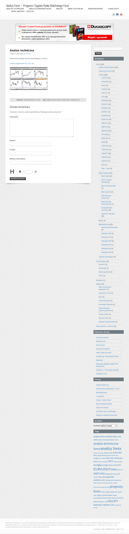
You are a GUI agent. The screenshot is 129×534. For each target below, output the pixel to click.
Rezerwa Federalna (108, 214)
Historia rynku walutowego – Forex (107, 389)
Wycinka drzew (104, 318)
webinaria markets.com (103, 505)
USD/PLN (104, 161)
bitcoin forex (107, 455)
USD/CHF (104, 150)
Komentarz (14, 117)
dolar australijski (103, 461)
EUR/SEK (104, 116)
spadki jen (113, 492)
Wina (103, 165)
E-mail (13, 150)
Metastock (99, 280)
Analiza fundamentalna (40, 9)
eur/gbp (97, 465)
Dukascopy (102, 268)
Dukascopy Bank (104, 272)
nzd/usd (100, 483)
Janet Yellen (98, 477)
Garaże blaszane (104, 301)
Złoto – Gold (105, 168)
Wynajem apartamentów (107, 322)
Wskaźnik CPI (106, 237)
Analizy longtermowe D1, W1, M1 (22, 63)
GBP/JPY (104, 123)
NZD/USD (104, 138)
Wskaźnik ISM (106, 248)
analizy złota (108, 453)
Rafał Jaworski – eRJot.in (22, 11)
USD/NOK (104, 157)
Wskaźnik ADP (106, 233)
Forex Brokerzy (101, 261)
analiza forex (99, 436)
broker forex (115, 455)
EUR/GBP (104, 100)
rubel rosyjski (105, 492)
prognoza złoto (105, 487)
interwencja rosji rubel (112, 474)
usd (105, 501)
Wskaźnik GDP (106, 241)
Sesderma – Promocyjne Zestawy (107, 370)
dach (100, 297)
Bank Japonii (105, 192)
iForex (101, 276)
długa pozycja (118, 461)
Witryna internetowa (17, 159)
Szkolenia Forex (101, 374)
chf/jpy (103, 458)
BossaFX (102, 264)
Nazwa (13, 140)
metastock (109, 480)
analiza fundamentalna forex (107, 440)
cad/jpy (96, 458)
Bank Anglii (105, 176)
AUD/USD (104, 82)
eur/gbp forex (107, 465)
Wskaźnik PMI (106, 252)
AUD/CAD (104, 78)
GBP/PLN (104, 127)
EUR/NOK (104, 108)
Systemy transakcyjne (106, 257)
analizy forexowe (98, 453)
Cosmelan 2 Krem (105, 293)
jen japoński (108, 477)
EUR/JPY (104, 104)
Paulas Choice (103, 314)
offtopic (98, 284)
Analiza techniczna (15, 9)
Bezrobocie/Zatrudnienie (109, 227)
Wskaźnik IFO (106, 245)
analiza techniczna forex (53, 100)
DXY (102, 97)
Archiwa (96, 426)
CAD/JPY (104, 89)
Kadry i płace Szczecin (103, 353)
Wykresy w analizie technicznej (106, 415)
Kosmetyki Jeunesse (106, 304)
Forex (38, 100)
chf (100, 458)
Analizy (59, 9)
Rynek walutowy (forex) (104, 404)
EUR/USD (104, 119)
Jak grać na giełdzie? (103, 349)
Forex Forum (100, 345)
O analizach (113, 9)
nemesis (28, 53)
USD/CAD (104, 146)
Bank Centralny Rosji (108, 186)
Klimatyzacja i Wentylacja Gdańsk (107, 356)
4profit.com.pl (100, 341)
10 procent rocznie (102, 337)
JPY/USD (104, 134)
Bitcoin (103, 85)
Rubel (103, 142)
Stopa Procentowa (102, 408)
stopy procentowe (104, 495)
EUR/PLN (104, 112)
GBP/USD (104, 131)
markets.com (99, 480)
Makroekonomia (95, 9)
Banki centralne (75, 9)
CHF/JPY (104, 93)
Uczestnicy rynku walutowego (106, 411)
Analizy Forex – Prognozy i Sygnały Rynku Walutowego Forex (37, 5)
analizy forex (66, 100)
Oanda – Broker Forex (103, 400)
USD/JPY (104, 153)
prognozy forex (75, 100)
